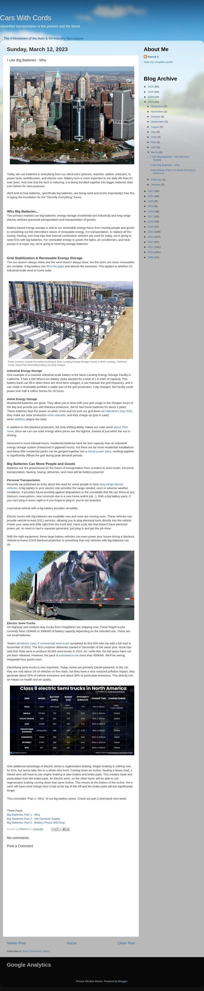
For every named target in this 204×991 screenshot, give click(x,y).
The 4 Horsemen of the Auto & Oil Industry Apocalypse (44, 38)
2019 (151, 206)
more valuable (56, 415)
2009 (151, 257)
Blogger (122, 981)
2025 (151, 91)
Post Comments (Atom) (36, 951)
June (154, 136)
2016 (151, 221)
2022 (151, 191)
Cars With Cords (25, 18)
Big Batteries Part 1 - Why (23, 814)
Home (72, 943)
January (156, 184)
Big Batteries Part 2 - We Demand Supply (33, 818)
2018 (151, 211)
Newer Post (16, 943)
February (156, 179)
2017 (151, 216)
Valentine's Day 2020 (118, 411)
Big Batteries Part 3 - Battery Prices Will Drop (36, 822)
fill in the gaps (55, 266)
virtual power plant (99, 451)
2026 (151, 86)
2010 (151, 252)
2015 (151, 226)
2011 (151, 247)
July (153, 131)
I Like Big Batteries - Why (165, 165)
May (154, 142)
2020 (151, 201)
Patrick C (153, 56)
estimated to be (69, 655)
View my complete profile (158, 62)
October (156, 116)
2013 (151, 236)
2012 (151, 242)
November (157, 111)
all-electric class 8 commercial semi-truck (43, 643)
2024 (151, 96)
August (155, 126)
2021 (151, 196)
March (155, 152)
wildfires (20, 419)
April (154, 147)
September (158, 121)
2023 (151, 101)
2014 (151, 231)
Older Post (126, 943)
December (157, 106)
